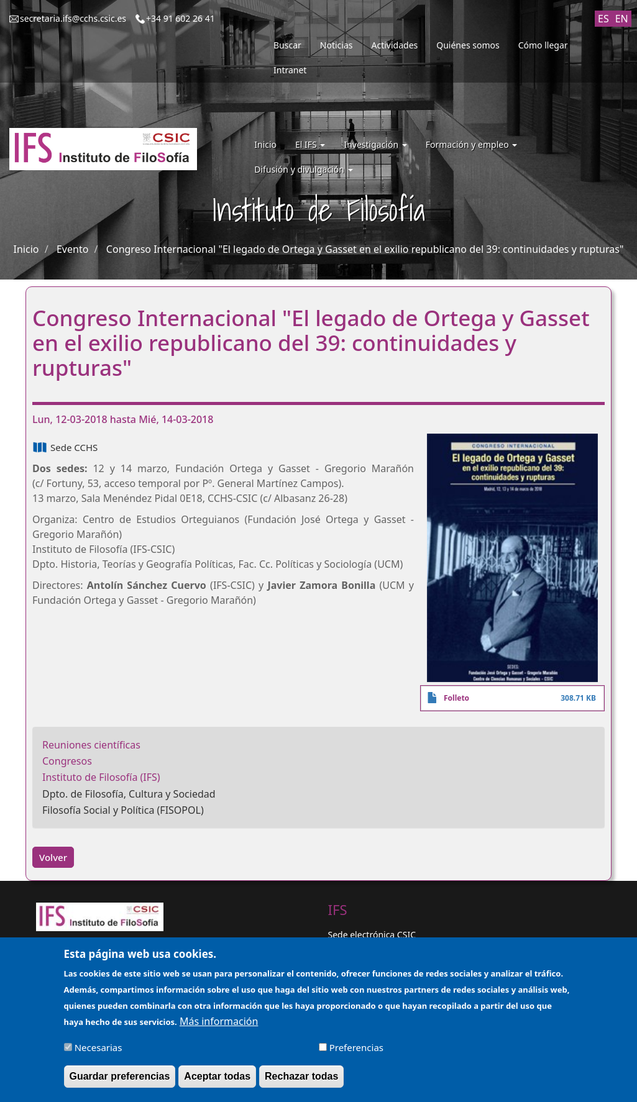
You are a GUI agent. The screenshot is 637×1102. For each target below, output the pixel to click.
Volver (53, 857)
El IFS (310, 144)
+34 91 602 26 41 (180, 18)
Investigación (375, 144)
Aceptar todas (217, 1082)
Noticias (336, 45)
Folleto (456, 698)
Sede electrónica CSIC (372, 934)
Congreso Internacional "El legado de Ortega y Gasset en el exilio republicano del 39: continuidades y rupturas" (365, 249)
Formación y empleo (472, 144)
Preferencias (356, 1053)
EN (621, 18)
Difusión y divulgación (303, 169)
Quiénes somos (467, 45)
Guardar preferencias (120, 1082)
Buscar (287, 45)
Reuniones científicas (91, 745)
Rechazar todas (301, 1082)
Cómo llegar (543, 45)
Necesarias (98, 1053)
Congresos (67, 761)
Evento (72, 249)
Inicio (265, 144)
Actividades (395, 45)
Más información (219, 1027)
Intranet (289, 70)
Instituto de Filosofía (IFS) (101, 777)
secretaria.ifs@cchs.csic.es (73, 18)
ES (603, 18)
